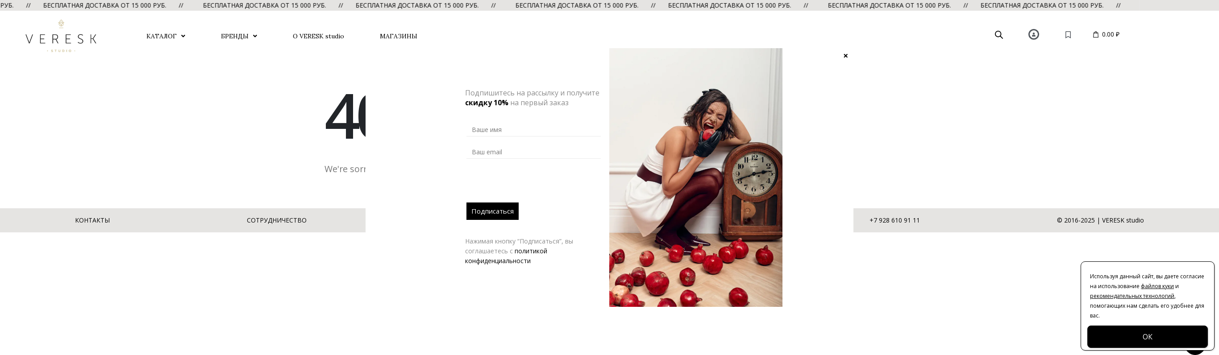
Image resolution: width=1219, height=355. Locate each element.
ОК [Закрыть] (1147, 337)
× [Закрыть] (845, 55)
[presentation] (534, 185)
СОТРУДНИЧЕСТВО (277, 220)
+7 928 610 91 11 (895, 220)
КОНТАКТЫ (92, 220)
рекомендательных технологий (1132, 296)
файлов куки (1157, 286)
